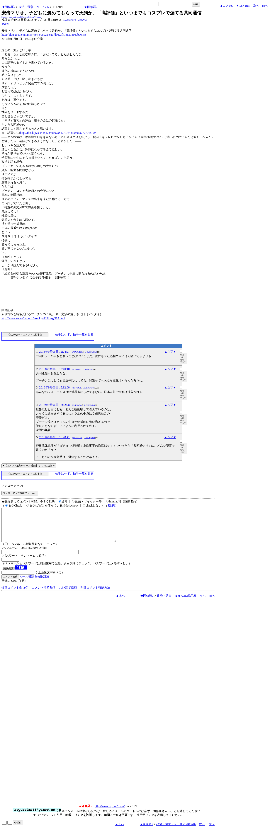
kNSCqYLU (82, 20)
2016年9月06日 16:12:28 (54, 404)
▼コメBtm (243, 5)
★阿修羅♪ (8, 6)
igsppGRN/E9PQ (69, 20)
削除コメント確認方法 (95, 594)
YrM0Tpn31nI (89, 438)
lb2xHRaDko (77, 405)
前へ (265, 5)
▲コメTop (226, 5)
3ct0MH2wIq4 (89, 405)
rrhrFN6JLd (76, 388)
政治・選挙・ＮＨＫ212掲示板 (177, 602)
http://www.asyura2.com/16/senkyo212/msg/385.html (33, 318)
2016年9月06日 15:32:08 (54, 387)
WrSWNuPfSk (77, 352)
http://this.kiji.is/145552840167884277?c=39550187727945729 (58, 132)
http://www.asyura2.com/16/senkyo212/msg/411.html (21, 17)
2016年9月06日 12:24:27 (54, 351)
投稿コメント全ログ (14, 594)
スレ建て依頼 (68, 594)
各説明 (111, 505)
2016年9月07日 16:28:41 (54, 437)
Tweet (5, 23)
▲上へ (120, 602)
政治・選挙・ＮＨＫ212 (34, 6)
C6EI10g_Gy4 (88, 388)
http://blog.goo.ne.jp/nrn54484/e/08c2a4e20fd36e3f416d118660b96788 (43, 34)
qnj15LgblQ (76, 369)
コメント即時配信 (43, 594)
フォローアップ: (12, 485)
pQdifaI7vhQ (88, 369)
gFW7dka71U (77, 438)
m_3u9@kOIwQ (91, 352)
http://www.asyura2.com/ (110, 812)
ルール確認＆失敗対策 (34, 583)
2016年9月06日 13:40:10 (54, 369)
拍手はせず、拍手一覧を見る (74, 334)
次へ (256, 5)
